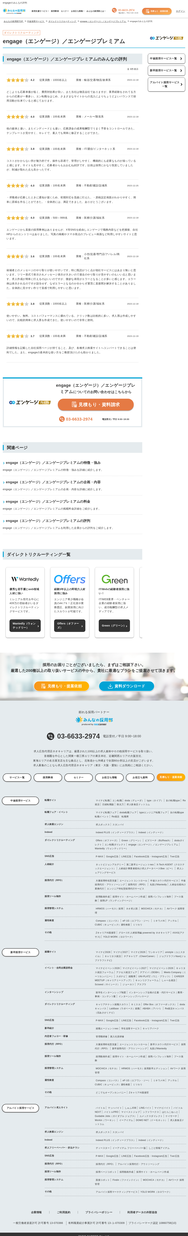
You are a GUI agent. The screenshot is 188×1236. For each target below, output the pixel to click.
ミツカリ (137, 924)
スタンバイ (118, 824)
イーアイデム (126, 1120)
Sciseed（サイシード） (107, 984)
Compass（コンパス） (108, 920)
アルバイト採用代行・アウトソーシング (139, 1164)
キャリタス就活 (113, 956)
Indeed (48, 832)
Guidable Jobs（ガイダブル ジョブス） (116, 1116)
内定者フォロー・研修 (56, 1036)
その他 (48, 932)
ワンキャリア (155, 952)
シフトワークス (151, 1112)
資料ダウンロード (126, 686)
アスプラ (141, 984)
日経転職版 (108, 804)
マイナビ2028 (103, 952)
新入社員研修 (117, 1036)
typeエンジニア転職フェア (153, 812)
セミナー (79, 777)
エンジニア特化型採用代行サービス (125, 888)
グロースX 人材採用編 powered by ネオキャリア (144, 932)
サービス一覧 (17, 777)
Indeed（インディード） (152, 832)
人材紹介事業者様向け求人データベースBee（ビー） (146, 868)
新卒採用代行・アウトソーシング (129, 1048)
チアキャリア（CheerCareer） (140, 956)
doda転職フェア (128, 812)
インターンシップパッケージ (134, 996)
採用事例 (48, 777)
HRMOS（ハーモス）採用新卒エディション (144, 1068)
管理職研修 (101, 1036)
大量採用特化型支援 (106, 880)
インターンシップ (54, 992)
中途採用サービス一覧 (163, 58)
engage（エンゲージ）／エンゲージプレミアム (153, 844)
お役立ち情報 (109, 777)
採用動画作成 (103, 896)
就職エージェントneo (107, 1028)
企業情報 (36, 1212)
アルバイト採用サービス (20, 1108)
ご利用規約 (63, 1212)
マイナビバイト (162, 1108)
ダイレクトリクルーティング (60, 840)
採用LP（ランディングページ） (116, 900)
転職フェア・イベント (56, 812)
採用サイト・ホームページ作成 (129, 896)
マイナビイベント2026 (161, 968)
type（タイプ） (155, 800)
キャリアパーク (151, 1028)
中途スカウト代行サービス (164, 880)
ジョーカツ (128, 984)
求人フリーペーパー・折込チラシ (62, 1147)
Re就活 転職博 (120, 816)
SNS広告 (49, 856)
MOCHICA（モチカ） (152, 908)
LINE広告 (126, 856)
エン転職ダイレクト (115, 844)
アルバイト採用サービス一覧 (165, 84)
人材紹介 (49, 864)
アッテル (172, 920)
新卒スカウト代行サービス (164, 1044)
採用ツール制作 (53, 896)
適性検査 (49, 920)
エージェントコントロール (133, 880)
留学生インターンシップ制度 (111, 992)
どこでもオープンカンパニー (111, 1092)
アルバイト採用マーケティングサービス (117, 1192)
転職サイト (50, 800)
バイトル (100, 1108)
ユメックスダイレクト (151, 1116)
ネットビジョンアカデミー (110, 864)
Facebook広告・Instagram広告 (150, 856)
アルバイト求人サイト (56, 1107)
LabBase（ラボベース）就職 (124, 1008)
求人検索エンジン (54, 824)
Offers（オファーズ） (107, 840)
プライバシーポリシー (98, 1212)
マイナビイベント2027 (135, 968)
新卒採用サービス (20, 952)
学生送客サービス (130, 1028)
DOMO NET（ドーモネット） (151, 1120)
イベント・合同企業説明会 (59, 968)
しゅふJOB (130, 1108)
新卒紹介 (49, 1028)
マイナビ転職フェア (106, 812)
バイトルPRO (111, 1112)
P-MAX (99, 856)
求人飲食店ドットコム (138, 804)
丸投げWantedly (158, 884)
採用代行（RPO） (54, 880)
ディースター (103, 1148)
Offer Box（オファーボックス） (160, 1004)
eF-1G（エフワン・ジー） (136, 920)
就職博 (132, 976)
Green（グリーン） (131, 840)
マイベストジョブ (130, 1112)
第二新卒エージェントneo (140, 864)
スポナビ (121, 976)
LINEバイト (145, 1108)
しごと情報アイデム (159, 1148)
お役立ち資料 (140, 777)
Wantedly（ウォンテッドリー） (111, 848)
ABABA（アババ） (152, 1008)
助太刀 (120, 804)
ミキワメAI (159, 920)
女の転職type (173, 800)
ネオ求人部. (132, 908)
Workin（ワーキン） (105, 1120)
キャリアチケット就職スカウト (112, 1004)
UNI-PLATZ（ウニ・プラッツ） (154, 976)
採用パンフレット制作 (159, 896)
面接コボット (103, 1180)
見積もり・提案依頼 (157, 11)
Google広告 (112, 856)
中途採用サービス (20, 800)
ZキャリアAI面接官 (106, 932)
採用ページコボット (106, 1172)
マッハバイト (115, 1108)
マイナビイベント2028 (108, 968)
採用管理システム (54, 908)
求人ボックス (103, 824)
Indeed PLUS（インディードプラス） (116, 832)
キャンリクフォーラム (147, 980)
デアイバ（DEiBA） (150, 972)
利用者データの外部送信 (142, 1212)
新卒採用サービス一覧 (163, 70)
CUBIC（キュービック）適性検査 (112, 924)
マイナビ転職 (103, 800)
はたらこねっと (170, 1112)
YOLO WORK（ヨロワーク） (118, 937)
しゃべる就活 (169, 980)
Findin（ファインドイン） (126, 1180)
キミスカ (135, 1004)
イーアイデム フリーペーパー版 (129, 1148)
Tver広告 (175, 856)
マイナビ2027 (120, 952)
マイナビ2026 (138, 952)
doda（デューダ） (134, 800)
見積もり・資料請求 (96, 404)
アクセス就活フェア (126, 972)
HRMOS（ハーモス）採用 (109, 908)
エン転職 (117, 800)
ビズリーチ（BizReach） (158, 840)
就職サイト (50, 951)
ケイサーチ (171, 1116)
